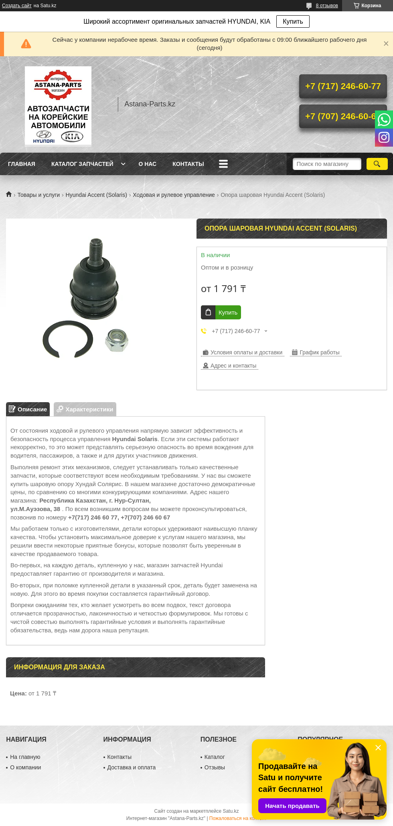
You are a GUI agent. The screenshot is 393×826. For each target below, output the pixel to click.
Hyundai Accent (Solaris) (96, 195)
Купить (293, 21)
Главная (21, 164)
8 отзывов (327, 5)
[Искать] (377, 164)
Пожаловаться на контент (238, 818)
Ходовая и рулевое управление (174, 195)
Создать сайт (17, 5)
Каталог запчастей (82, 164)
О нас (147, 164)
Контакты (188, 164)
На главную (25, 757)
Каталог (215, 757)
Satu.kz (231, 811)
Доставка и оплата (131, 767)
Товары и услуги (38, 195)
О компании (25, 767)
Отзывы (215, 767)
